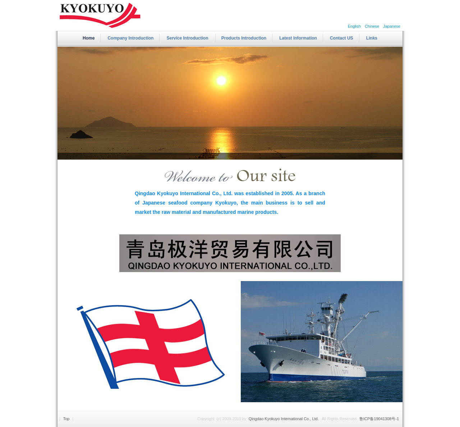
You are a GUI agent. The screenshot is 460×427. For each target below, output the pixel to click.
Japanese (392, 26)
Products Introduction (243, 38)
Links (371, 38)
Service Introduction (187, 38)
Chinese (372, 26)
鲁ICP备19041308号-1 (379, 419)
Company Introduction (130, 38)
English (354, 26)
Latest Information (298, 38)
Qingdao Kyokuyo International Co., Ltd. (284, 419)
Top (66, 419)
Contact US (341, 38)
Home (89, 38)
